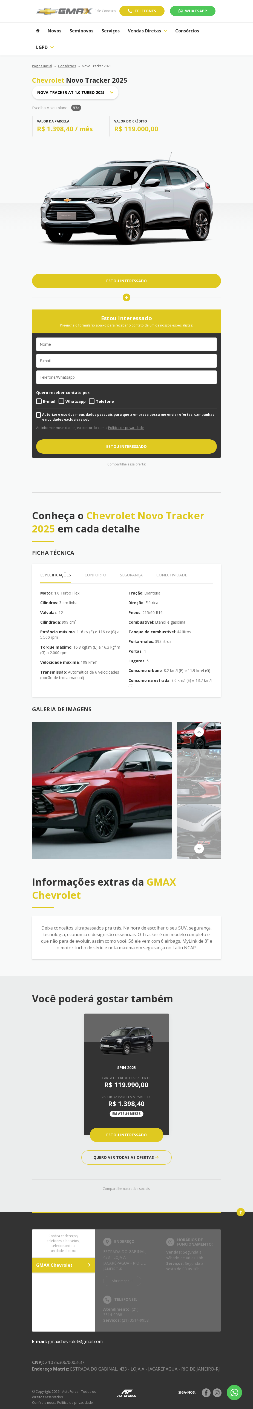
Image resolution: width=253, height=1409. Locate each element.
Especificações (55, 574)
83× (76, 107)
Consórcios (67, 66)
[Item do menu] (37, 31)
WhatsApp (196, 10)
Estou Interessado (126, 1134)
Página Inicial (42, 66)
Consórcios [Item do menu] (187, 31)
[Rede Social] (206, 1393)
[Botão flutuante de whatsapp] (234, 1392)
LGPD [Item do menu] (45, 47)
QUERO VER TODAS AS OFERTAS (126, 1157)
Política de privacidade (126, 427)
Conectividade (171, 574)
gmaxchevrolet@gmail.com (75, 1341)
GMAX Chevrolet (63, 1265)
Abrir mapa (121, 1281)
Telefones (145, 10)
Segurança (131, 574)
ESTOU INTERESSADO (126, 280)
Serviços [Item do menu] (111, 31)
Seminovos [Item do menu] (81, 31)
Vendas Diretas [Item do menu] (147, 31)
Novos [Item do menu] (54, 31)
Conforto (95, 574)
